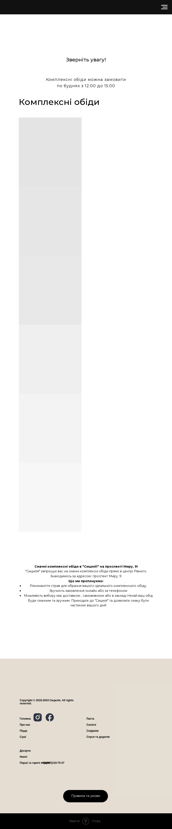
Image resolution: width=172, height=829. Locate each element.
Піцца (23, 730)
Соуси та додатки (98, 736)
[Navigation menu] (164, 7)
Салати (91, 724)
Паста (90, 718)
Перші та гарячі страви (35, 762)
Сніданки (92, 730)
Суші (23, 736)
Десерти (25, 750)
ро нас (25, 724)
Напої (23, 756)
